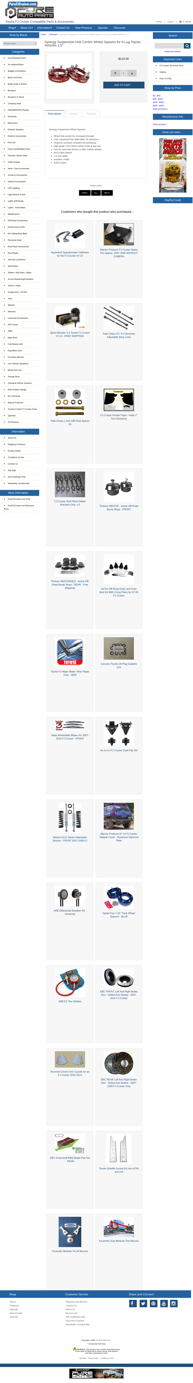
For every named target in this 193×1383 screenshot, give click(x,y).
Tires (8, 298)
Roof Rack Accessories (16, 246)
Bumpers (10, 90)
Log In (170, 22)
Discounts (119, 27)
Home (159, 22)
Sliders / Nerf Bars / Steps (17, 272)
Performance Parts (14, 227)
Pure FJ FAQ (164, 78)
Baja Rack (10, 337)
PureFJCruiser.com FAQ (17, 499)
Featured (14, 1305)
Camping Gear (12, 103)
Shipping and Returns (76, 1301)
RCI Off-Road (12, 396)
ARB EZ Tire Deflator (70, 1001)
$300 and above (160, 109)
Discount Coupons (75, 1320)
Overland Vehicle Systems (18, 383)
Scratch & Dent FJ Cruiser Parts (20, 409)
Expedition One (13, 350)
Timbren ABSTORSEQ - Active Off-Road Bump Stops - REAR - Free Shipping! (70, 584)
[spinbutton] (124, 73)
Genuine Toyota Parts (15, 155)
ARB (8, 331)
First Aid (9, 142)
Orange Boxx (12, 376)
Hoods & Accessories (15, 175)
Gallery (161, 72)
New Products (83, 27)
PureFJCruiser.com (103, 1340)
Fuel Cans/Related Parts (17, 149)
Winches (10, 311)
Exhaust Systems (14, 129)
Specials (103, 27)
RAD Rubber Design (15, 389)
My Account (71, 1313)
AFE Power (11, 324)
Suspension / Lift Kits (15, 292)
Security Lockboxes (15, 259)
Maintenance (12, 214)
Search (173, 35)
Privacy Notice (12, 451)
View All (13, 1317)
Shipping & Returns (14, 444)
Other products (159, 124)
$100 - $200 (158, 102)
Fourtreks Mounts (14, 357)
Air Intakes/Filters (14, 64)
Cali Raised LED (13, 344)
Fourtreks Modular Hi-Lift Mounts (70, 1251)
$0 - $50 (156, 96)
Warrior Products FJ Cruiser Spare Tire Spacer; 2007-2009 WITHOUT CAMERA (119, 253)
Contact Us (63, 27)
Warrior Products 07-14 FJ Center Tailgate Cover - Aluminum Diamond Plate (118, 837)
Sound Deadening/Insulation (19, 279)
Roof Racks (11, 253)
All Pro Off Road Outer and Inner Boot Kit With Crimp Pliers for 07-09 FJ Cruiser (118, 592)
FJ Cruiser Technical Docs (170, 65)
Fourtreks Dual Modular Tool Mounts (119, 1240)
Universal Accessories (16, 318)
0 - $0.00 (185, 22)
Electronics (11, 123)
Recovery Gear (13, 240)
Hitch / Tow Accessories (16, 168)
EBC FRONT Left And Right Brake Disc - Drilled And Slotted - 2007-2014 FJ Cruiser (119, 995)
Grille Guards (12, 162)
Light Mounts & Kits (14, 194)
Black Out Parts (13, 77)
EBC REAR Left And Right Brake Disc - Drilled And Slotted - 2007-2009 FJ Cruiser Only (119, 1083)
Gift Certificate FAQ (14, 477)
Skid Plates (11, 266)
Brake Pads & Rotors (15, 84)
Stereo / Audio (12, 285)
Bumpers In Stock (14, 97)
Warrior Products (13, 402)
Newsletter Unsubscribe (17, 483)
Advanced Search (173, 51)
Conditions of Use (14, 457)
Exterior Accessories (15, 136)
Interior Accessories (15, 181)
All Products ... (12, 422)
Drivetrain (53, 34)
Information (44, 27)
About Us (25, 27)
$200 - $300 (158, 105)
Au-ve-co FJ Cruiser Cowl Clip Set (118, 750)
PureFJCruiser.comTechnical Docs (19, 507)
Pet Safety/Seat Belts (15, 233)
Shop (11, 27)
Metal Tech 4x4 (13, 370)
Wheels (9, 305)
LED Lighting (12, 188)
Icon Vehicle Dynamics (16, 363)
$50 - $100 (158, 99)
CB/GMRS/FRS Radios (16, 110)
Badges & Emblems (15, 71)
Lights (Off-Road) (14, 201)
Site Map (10, 470)
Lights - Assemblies (14, 207)
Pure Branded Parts (15, 58)
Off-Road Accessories (16, 220)
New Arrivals (16, 1313)
